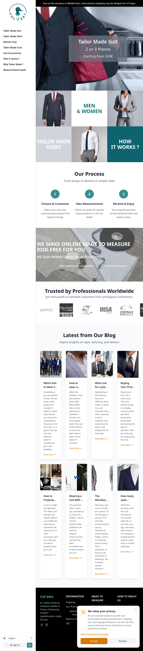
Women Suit (10, 41)
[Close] (135, 609)
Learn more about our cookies (95, 634)
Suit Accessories (12, 53)
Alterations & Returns (76, 613)
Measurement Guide (14, 69)
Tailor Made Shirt (12, 36)
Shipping (70, 602)
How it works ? (11, 58)
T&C (68, 623)
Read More (50, 454)
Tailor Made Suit (12, 30)
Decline (123, 641)
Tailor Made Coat (12, 47)
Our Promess (73, 606)
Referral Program (75, 619)
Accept (94, 641)
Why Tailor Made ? (13, 64)
